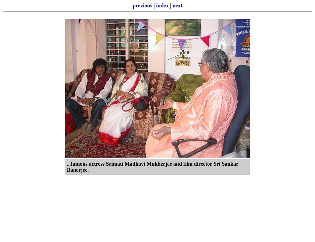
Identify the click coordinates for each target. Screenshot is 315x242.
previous (142, 5)
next (177, 5)
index (162, 5)
